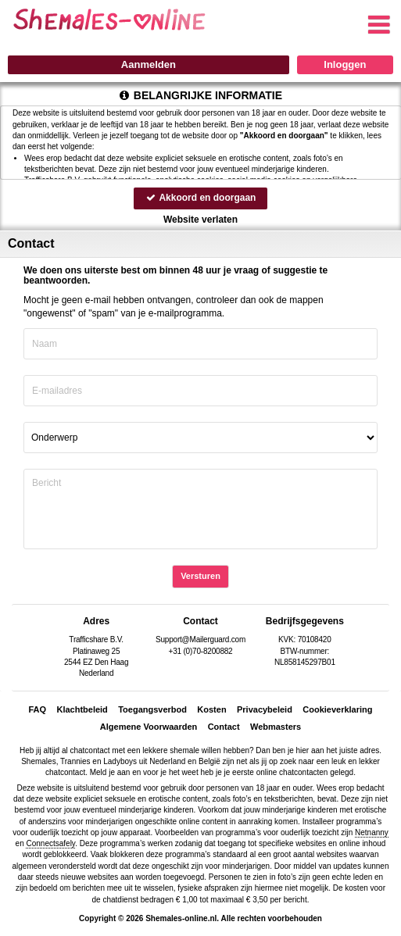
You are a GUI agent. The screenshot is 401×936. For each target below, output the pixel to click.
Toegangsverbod (152, 709)
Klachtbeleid (81, 709)
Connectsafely (50, 843)
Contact (224, 726)
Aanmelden (148, 64)
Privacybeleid (264, 709)
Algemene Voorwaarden (149, 726)
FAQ (37, 709)
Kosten (211, 709)
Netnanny (371, 832)
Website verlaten (200, 219)
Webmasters (275, 726)
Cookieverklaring (337, 709)
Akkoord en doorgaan (200, 197)
